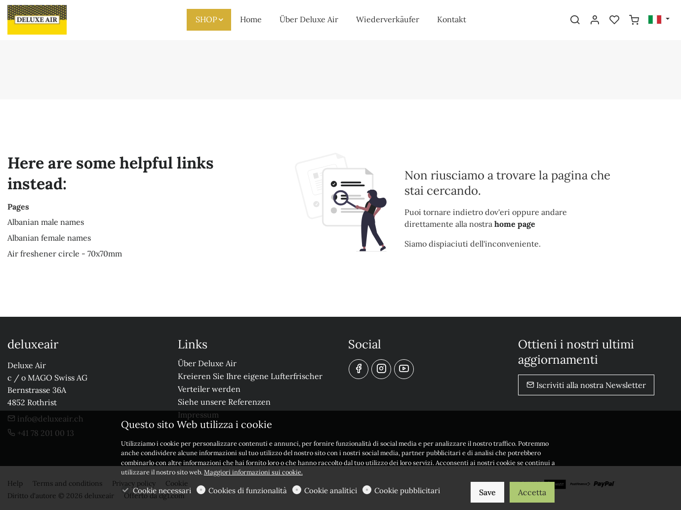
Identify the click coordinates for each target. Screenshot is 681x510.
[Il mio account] (594, 20)
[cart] (634, 20)
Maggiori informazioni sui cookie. (253, 472)
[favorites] (614, 20)
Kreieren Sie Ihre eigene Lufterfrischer (250, 376)
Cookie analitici (330, 490)
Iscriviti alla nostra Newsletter (586, 385)
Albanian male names (45, 222)
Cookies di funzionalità (247, 490)
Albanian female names (49, 238)
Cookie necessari (162, 490)
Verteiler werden (209, 389)
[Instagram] (381, 369)
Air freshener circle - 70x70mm (64, 253)
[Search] (575, 20)
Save (487, 492)
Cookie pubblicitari (407, 490)
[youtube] (404, 369)
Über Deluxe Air (207, 363)
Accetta (532, 492)
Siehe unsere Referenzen (224, 402)
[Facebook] (358, 369)
